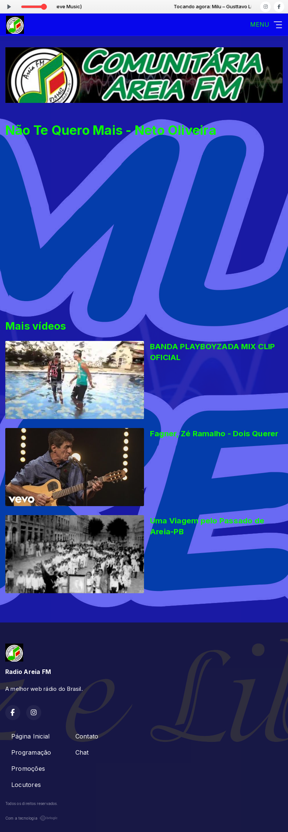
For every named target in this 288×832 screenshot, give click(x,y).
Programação (31, 752)
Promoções (28, 768)
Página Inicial (30, 736)
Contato (87, 736)
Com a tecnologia (31, 818)
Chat (82, 752)
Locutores (26, 784)
